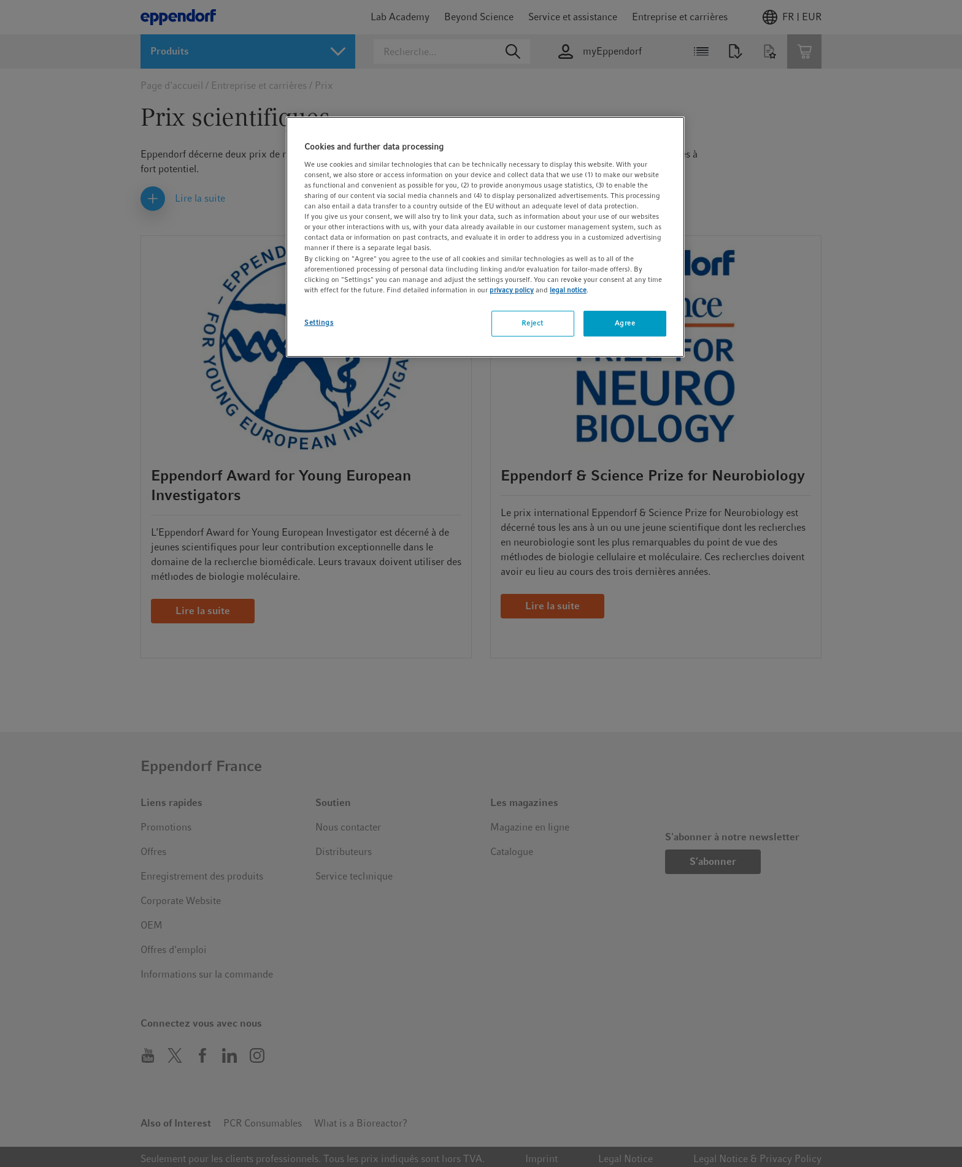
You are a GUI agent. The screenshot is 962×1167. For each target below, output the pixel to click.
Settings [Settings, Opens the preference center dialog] (319, 322)
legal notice (568, 290)
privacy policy (512, 290)
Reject (532, 323)
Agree (625, 323)
